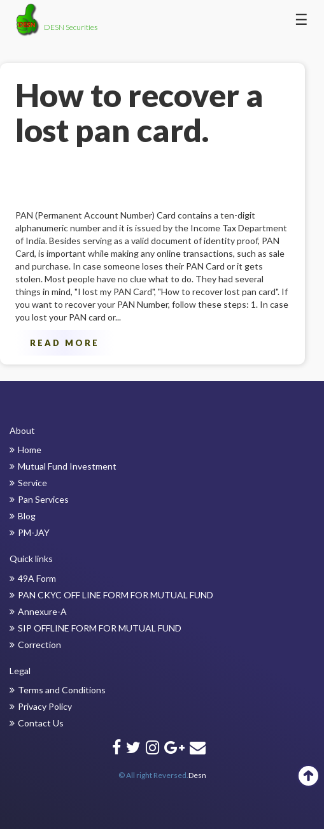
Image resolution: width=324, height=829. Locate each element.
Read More (64, 343)
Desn (197, 775)
